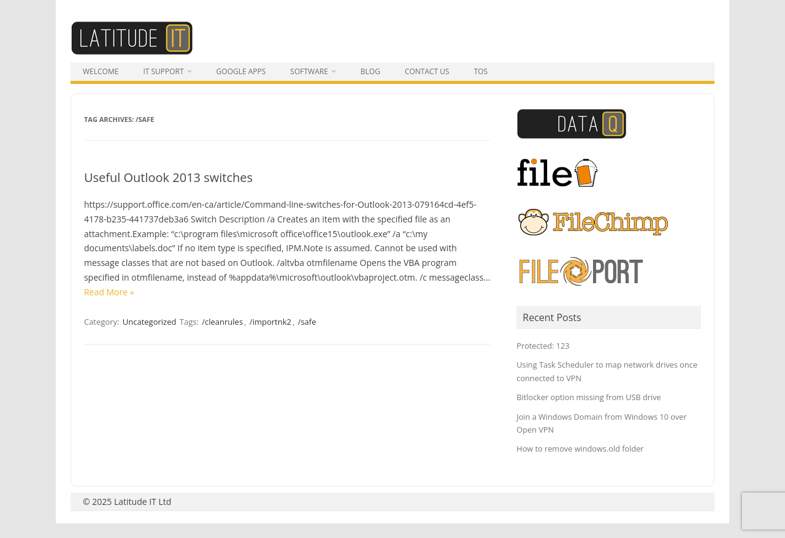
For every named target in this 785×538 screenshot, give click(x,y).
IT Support (163, 71)
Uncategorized (150, 321)
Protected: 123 (542, 345)
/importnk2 (270, 321)
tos (481, 71)
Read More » (109, 292)
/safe (307, 321)
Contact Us (427, 71)
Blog (370, 71)
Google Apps (241, 71)
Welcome (100, 71)
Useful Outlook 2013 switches (168, 177)
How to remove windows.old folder (579, 448)
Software (308, 71)
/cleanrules (222, 321)
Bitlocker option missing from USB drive (588, 397)
